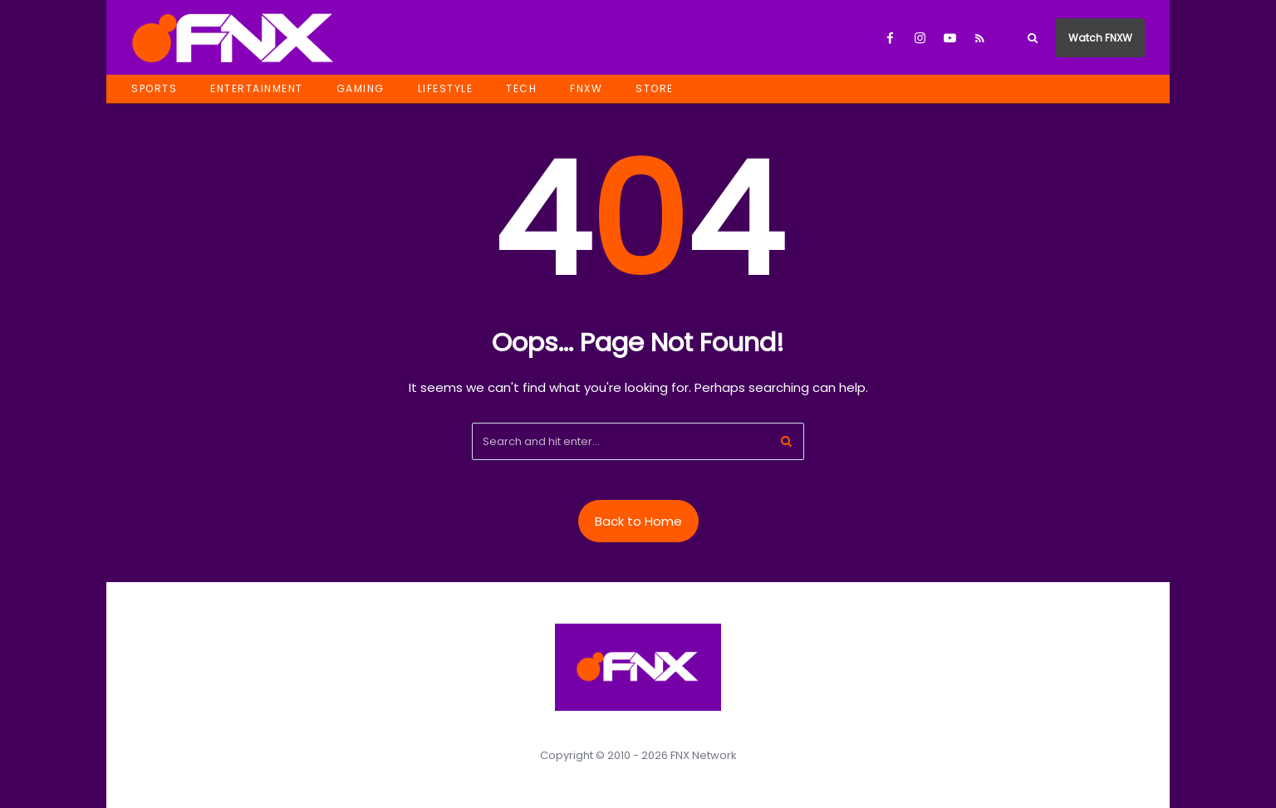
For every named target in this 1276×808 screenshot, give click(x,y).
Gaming (360, 88)
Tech (521, 88)
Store (655, 88)
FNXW (586, 88)
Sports (154, 88)
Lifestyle (446, 88)
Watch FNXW (1100, 38)
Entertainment (256, 88)
